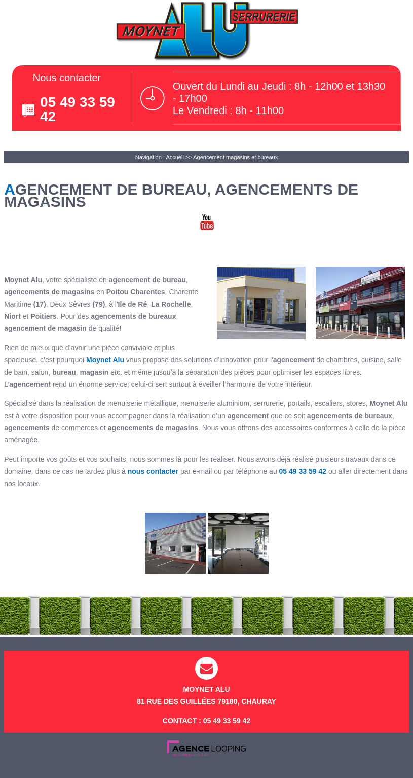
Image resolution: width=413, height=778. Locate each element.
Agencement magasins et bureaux (235, 157)
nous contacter (153, 471)
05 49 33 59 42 (77, 109)
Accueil (174, 157)
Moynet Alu (105, 360)
